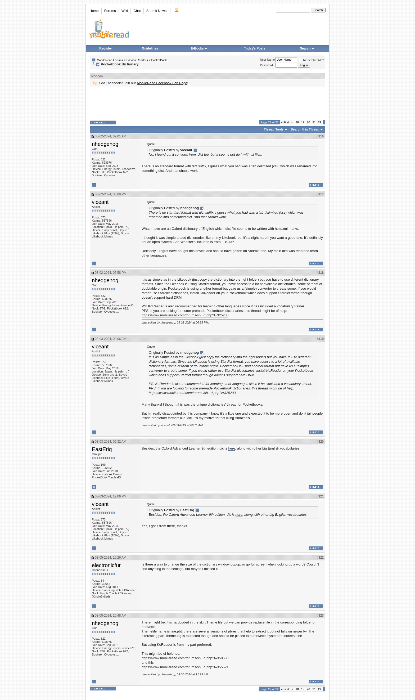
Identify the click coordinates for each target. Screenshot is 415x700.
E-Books (199, 48)
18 (297, 122)
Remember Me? (311, 60)
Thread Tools (273, 129)
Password (266, 65)
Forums (110, 11)
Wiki (124, 11)
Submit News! (157, 11)
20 (308, 122)
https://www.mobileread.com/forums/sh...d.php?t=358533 (185, 658)
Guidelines (150, 48)
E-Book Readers (137, 60)
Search (307, 48)
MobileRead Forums (110, 60)
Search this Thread (305, 129)
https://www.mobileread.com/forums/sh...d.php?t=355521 (185, 667)
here (231, 448)
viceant (100, 202)
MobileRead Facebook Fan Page (162, 83)
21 (314, 122)
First (285, 122)
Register (105, 48)
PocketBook (159, 60)
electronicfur (106, 565)
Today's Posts (254, 48)
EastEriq (102, 449)
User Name (267, 59)
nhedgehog (105, 144)
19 (302, 122)
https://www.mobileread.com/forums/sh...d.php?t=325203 (185, 315)
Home (94, 11)
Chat (137, 11)
